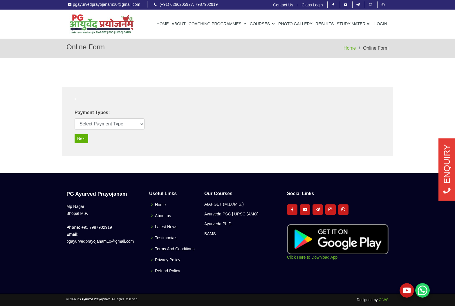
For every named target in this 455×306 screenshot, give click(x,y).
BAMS (210, 234)
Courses (260, 23)
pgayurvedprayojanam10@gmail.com (106, 4)
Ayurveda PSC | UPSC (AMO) (231, 214)
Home (163, 23)
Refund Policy (167, 271)
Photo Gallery (295, 23)
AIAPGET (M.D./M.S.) (224, 204)
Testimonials (166, 238)
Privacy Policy (167, 260)
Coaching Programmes (215, 23)
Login (380, 23)
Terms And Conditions (174, 249)
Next (81, 138)
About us (163, 216)
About (179, 23)
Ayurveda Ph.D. (218, 224)
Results (324, 23)
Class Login (312, 5)
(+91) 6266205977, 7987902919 (189, 4)
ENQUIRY (447, 169)
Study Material (354, 23)
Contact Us (283, 5)
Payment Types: (92, 112)
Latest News (166, 227)
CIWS (384, 300)
